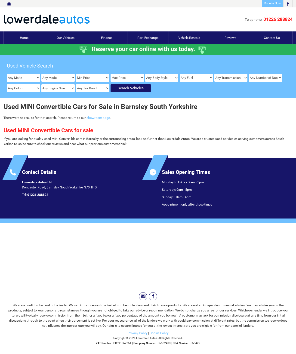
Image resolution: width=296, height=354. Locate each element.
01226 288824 (278, 19)
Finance (106, 38)
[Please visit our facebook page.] (287, 3)
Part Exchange (147, 38)
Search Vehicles (131, 88)
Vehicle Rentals (189, 38)
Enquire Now (272, 3)
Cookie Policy (159, 333)
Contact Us (272, 38)
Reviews (230, 38)
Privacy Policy (138, 333)
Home (24, 38)
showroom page (98, 118)
